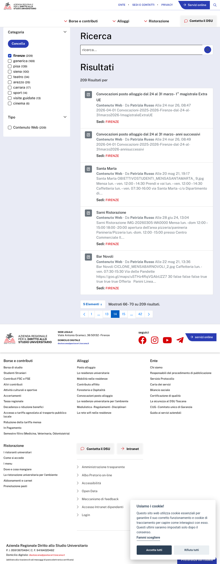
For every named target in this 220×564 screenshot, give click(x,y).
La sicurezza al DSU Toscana (173, 415)
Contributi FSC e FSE (18, 387)
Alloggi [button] (120, 23)
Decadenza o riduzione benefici (26, 417)
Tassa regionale (15, 411)
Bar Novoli (106, 265)
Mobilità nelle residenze (91, 387)
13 (110, 324)
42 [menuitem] (146, 324)
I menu (8, 482)
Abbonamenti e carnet (19, 500)
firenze (113, 125)
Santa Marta (107, 177)
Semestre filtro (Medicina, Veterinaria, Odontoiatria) (30, 448)
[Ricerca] (141, 53)
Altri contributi (13, 393)
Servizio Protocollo (166, 391)
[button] (37, 35)
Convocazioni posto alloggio (94, 405)
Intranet (132, 465)
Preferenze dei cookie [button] (197, 560)
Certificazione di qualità (169, 409)
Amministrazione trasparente (101, 482)
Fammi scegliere (148, 537)
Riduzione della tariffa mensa (24, 434)
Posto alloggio (85, 375)
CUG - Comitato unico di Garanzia (176, 421)
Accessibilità (88, 499)
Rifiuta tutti (192, 550)
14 (119, 324)
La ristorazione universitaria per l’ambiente (33, 494)
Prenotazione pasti (17, 506)
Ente (118, 5)
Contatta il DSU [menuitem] (198, 23)
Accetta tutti (154, 550)
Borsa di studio (14, 375)
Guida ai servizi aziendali (170, 428)
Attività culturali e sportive (22, 399)
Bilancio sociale (164, 403)
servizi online (200, 343)
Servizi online (193, 5)
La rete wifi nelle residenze (93, 423)
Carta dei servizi (164, 397)
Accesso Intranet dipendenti (100, 524)
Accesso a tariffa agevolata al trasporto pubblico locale (32, 426)
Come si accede (15, 476)
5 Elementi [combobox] (94, 313)
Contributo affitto (87, 393)
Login (82, 533)
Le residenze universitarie (92, 381)
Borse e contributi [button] (80, 23)
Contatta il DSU (94, 465)
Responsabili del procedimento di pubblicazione (176, 383)
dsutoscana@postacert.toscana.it (75, 351)
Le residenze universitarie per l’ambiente (103, 411)
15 (129, 324)
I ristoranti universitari (19, 469)
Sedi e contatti (139, 5)
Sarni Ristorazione (113, 221)
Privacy (163, 5)
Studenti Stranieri (16, 381)
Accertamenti (13, 405)
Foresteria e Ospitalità (90, 399)
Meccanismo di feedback (98, 516)
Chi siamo (159, 375)
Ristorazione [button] (155, 23)
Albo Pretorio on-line (94, 491)
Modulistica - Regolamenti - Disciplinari (101, 417)
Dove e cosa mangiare (19, 488)
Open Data (86, 508)
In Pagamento (13, 440)
